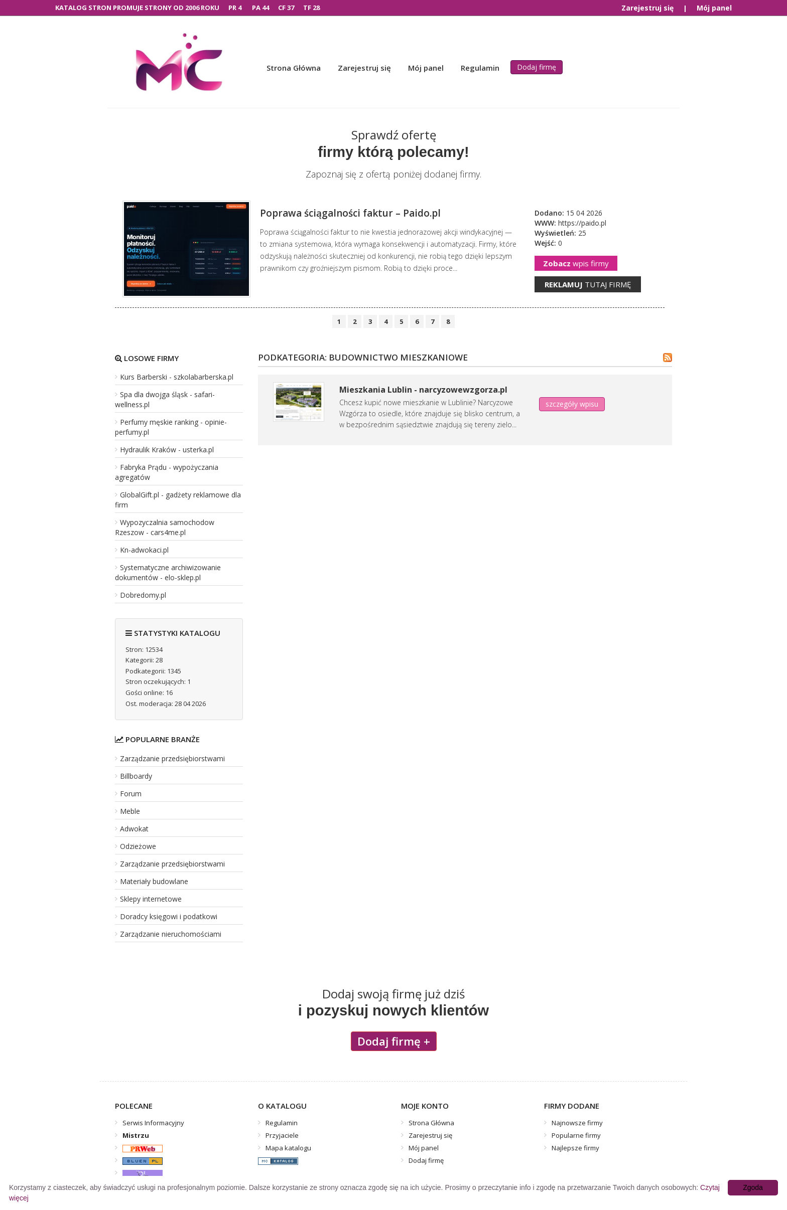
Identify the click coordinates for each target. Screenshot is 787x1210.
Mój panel (714, 8)
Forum (131, 793)
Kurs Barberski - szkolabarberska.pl (176, 377)
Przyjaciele (282, 1135)
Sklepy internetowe (151, 899)
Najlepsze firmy (575, 1147)
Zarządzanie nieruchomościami (170, 934)
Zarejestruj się (647, 8)
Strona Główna (294, 68)
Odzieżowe (138, 846)
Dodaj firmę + (393, 1041)
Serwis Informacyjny (153, 1122)
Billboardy (136, 776)
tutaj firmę (588, 284)
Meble (130, 811)
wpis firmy (576, 263)
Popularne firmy (576, 1135)
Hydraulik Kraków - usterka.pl (167, 449)
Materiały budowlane (154, 881)
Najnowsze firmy (577, 1122)
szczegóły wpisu (572, 404)
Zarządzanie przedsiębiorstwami (172, 758)
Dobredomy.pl (143, 595)
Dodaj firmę (536, 67)
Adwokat (134, 828)
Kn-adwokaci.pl (144, 550)
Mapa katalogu (288, 1147)
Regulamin (480, 68)
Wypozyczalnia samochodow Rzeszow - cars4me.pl (164, 527)
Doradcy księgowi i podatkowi (168, 916)
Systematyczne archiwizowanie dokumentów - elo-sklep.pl (168, 572)
